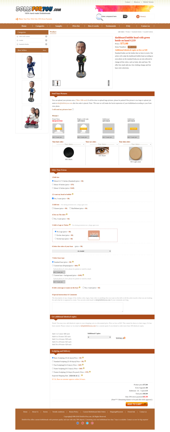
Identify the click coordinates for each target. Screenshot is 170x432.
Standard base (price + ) (63, 262)
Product (128, 32)
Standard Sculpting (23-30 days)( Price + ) (69, 361)
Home (24, 26)
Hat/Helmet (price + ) (78, 208)
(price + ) (79, 246)
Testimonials (111, 26)
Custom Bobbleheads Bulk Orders (94, 412)
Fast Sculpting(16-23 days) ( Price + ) (68, 365)
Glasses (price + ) (59, 208)
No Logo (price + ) (63, 232)
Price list (76, 26)
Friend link (131, 412)
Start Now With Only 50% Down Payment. (37, 19)
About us (137, 2)
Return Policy (73, 412)
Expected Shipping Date (67, 376)
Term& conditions (58, 412)
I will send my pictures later (63, 109)
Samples (58, 26)
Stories (45, 412)
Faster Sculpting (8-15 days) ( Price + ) (68, 369)
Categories (40, 26)
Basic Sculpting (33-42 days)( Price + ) (68, 358)
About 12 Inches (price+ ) (63, 188)
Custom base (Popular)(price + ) (66, 266)
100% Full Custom (24, 36)
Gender (21, 40)
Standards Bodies (24, 44)
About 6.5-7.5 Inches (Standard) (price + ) (67, 181)
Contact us (145, 26)
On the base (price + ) (64, 239)
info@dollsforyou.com (64, 103)
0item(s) (143, 16)
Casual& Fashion (148, 32)
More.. (45, 50)
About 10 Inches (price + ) (63, 185)
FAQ (128, 26)
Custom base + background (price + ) (68, 275)
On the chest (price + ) (64, 235)
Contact (127, 2)
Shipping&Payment (116, 412)
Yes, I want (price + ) (61, 198)
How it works (93, 26)
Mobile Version (148, 2)
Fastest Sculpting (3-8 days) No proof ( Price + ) (71, 372)
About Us (35, 412)
